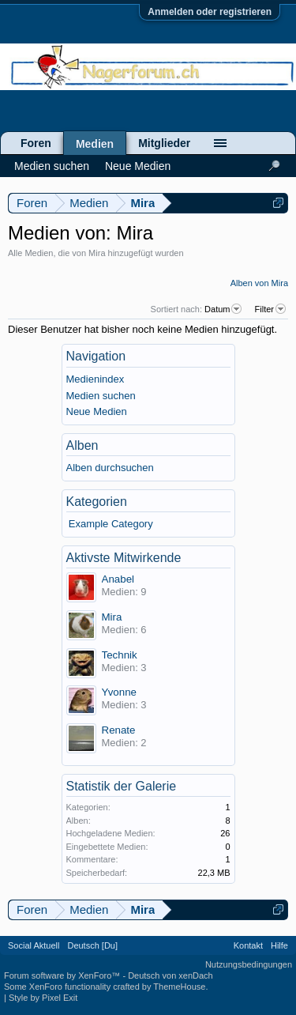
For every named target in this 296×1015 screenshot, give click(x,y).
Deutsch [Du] (92, 945)
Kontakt (248, 945)
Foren (36, 143)
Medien (95, 144)
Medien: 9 (124, 592)
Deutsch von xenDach (170, 975)
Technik (119, 655)
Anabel (118, 579)
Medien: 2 (124, 743)
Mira (112, 617)
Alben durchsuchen (110, 468)
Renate (119, 730)
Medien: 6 (124, 630)
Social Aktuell (33, 945)
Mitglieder (164, 143)
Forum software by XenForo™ (63, 975)
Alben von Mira (259, 283)
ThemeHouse (179, 986)
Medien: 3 (124, 668)
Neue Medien (96, 411)
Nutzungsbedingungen (248, 964)
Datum (224, 309)
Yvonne (119, 692)
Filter (271, 309)
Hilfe (279, 945)
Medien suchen (101, 396)
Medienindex (95, 379)
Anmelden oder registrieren (210, 11)
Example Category (111, 524)
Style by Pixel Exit (43, 997)
